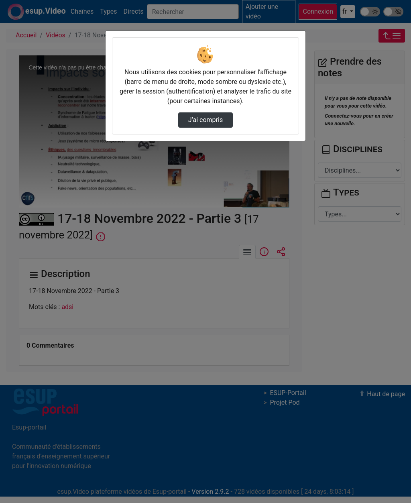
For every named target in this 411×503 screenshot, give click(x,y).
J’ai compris (205, 120)
